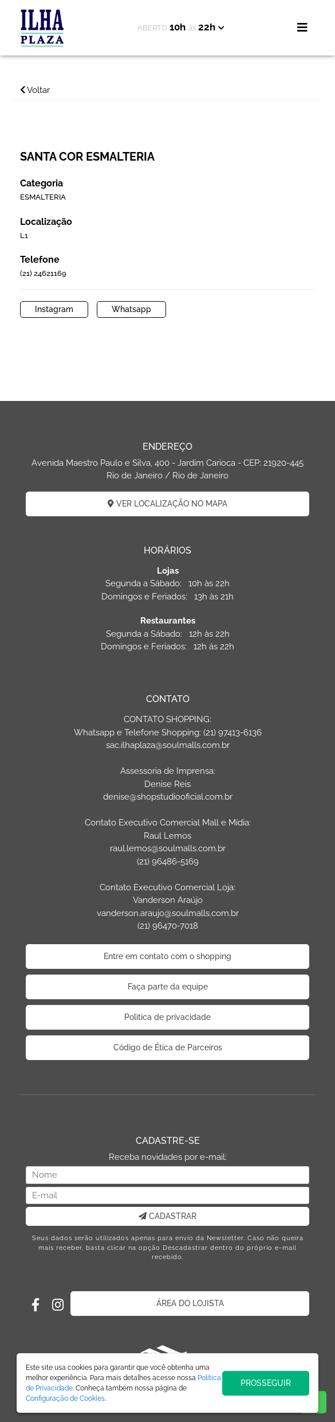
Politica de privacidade (167, 1017)
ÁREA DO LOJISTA (190, 1303)
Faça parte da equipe (168, 986)
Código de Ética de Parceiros (167, 1047)
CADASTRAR (167, 1216)
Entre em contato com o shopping (167, 956)
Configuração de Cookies (65, 1398)
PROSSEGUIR (266, 1383)
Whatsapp (131, 309)
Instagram (54, 309)
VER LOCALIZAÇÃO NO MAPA (167, 503)
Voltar (35, 90)
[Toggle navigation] (302, 27)
